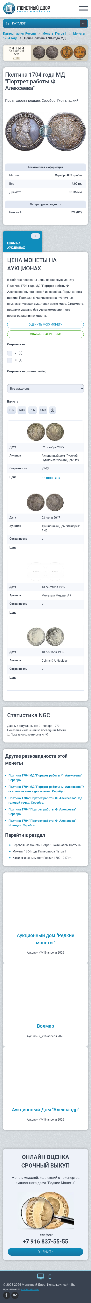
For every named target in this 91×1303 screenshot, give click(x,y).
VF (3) (18, 353)
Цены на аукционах (23, 241)
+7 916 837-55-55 (45, 1241)
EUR (11, 410)
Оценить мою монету (45, 324)
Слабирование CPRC (45, 334)
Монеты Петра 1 (54, 33)
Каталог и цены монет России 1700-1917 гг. (42, 857)
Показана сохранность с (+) (29, 734)
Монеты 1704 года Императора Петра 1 (39, 851)
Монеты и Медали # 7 (56, 595)
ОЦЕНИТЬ (45, 1252)
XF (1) (18, 360)
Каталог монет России (19, 33)
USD (43, 410)
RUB (21, 410)
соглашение (30, 1289)
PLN (32, 410)
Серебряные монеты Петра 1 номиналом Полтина (47, 845)
